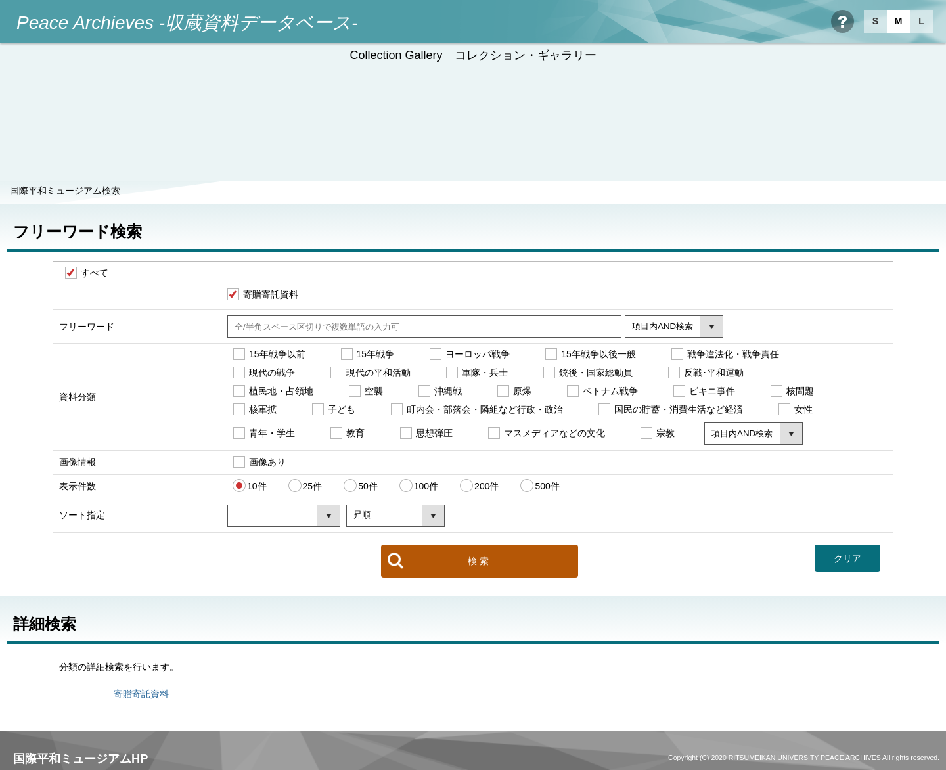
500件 (547, 485)
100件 (426, 485)
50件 (368, 485)
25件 (313, 485)
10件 (257, 485)
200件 (486, 485)
